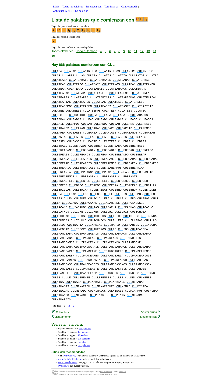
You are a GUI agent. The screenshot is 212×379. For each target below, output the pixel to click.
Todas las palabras (72, 6)
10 (129, 51)
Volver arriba (150, 312)
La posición (81, 10)
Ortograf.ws (63, 366)
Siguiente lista (150, 316)
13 (148, 51)
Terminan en (111, 6)
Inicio (56, 6)
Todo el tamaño (86, 51)
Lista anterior (61, 316)
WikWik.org (70, 355)
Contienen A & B (62, 10)
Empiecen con (94, 6)
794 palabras (85, 328)
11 (135, 51)
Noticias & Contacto (112, 374)
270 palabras (84, 338)
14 (154, 51)
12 (142, 51)
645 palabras (84, 345)
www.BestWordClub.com (70, 359)
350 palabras (83, 332)
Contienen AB (129, 6)
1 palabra (82, 342)
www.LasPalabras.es (67, 362)
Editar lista (60, 312)
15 (53, 55)
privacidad (122, 372)
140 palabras (82, 335)
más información (106, 372)
